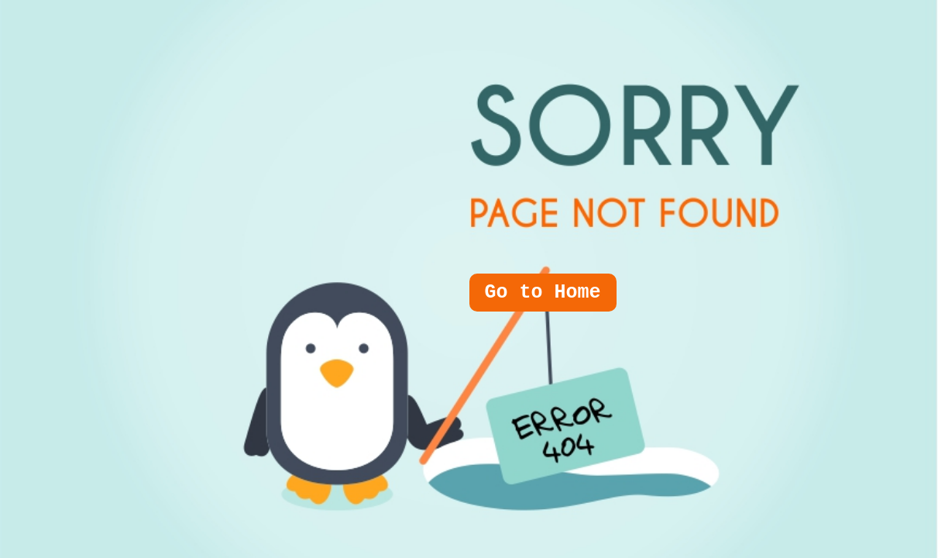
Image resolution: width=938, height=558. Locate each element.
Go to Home (543, 292)
